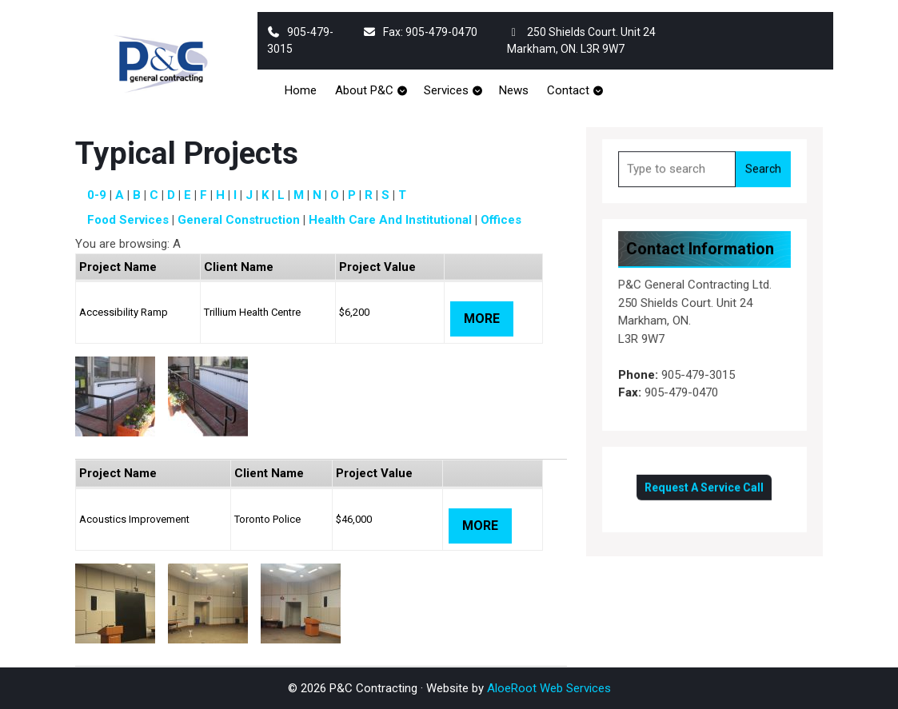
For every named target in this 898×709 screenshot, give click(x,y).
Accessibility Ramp (123, 312)
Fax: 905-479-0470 (420, 32)
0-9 (96, 195)
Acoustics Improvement (134, 519)
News (514, 90)
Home (301, 90)
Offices (501, 220)
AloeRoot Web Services (549, 688)
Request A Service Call (705, 482)
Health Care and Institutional (390, 220)
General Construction (239, 220)
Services (446, 90)
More (482, 318)
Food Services (128, 220)
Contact (568, 90)
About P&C (364, 90)
